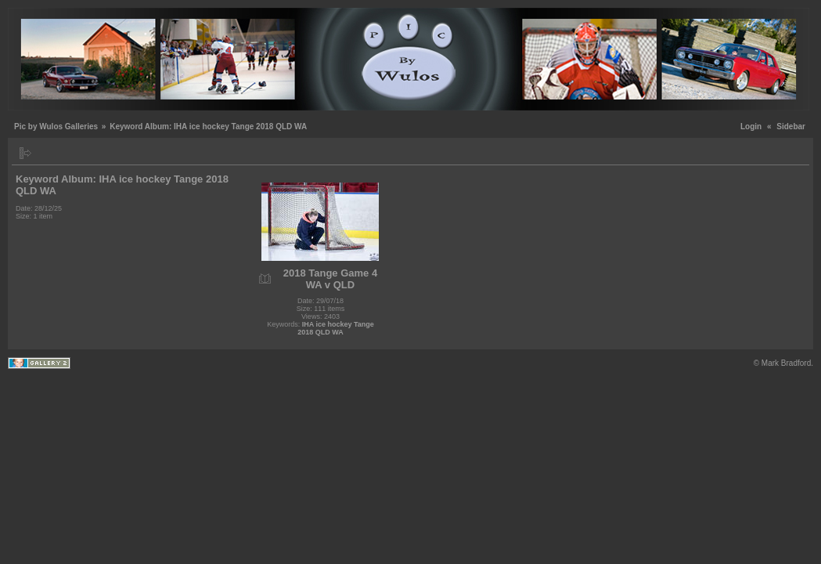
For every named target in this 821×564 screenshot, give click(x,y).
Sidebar (790, 126)
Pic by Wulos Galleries (56, 126)
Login (751, 126)
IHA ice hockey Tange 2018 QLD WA (335, 328)
